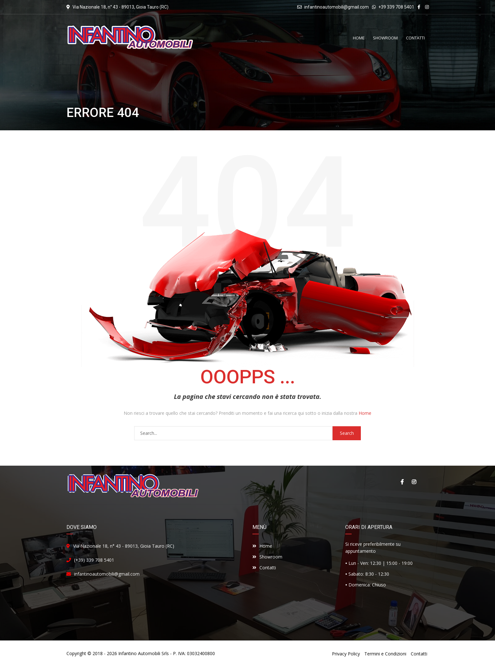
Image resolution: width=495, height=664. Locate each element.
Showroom (267, 557)
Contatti (264, 568)
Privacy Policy (346, 654)
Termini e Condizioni (385, 654)
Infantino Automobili (139, 653)
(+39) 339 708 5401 (94, 560)
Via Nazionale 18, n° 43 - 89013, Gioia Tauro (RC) (123, 546)
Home (365, 413)
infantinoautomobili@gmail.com (336, 7)
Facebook (401, 481)
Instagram (414, 481)
